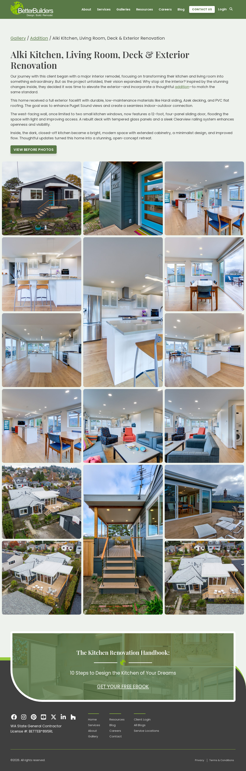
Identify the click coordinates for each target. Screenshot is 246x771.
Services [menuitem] (104, 9)
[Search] (231, 9)
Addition (39, 38)
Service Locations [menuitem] (146, 731)
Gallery (18, 38)
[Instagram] (23, 716)
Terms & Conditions (221, 760)
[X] (53, 716)
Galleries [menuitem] (123, 9)
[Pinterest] (33, 716)
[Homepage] (31, 9)
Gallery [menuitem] (93, 736)
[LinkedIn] (63, 716)
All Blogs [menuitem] (140, 725)
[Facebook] (13, 716)
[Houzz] (73, 716)
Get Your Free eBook (123, 686)
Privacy (200, 760)
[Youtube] (43, 716)
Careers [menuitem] (165, 9)
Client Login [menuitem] (142, 719)
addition (182, 86)
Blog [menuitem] (181, 9)
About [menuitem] (86, 9)
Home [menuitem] (92, 719)
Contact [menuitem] (115, 736)
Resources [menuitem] (144, 9)
